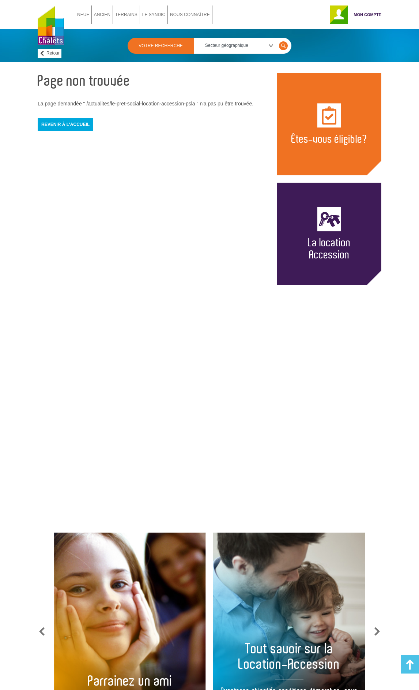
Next (377, 631)
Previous (42, 631)
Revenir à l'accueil (65, 124)
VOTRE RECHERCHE (161, 45)
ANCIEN (102, 14)
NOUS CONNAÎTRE (190, 14)
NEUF (83, 14)
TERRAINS (126, 14)
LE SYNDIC (153, 14)
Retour (53, 53)
